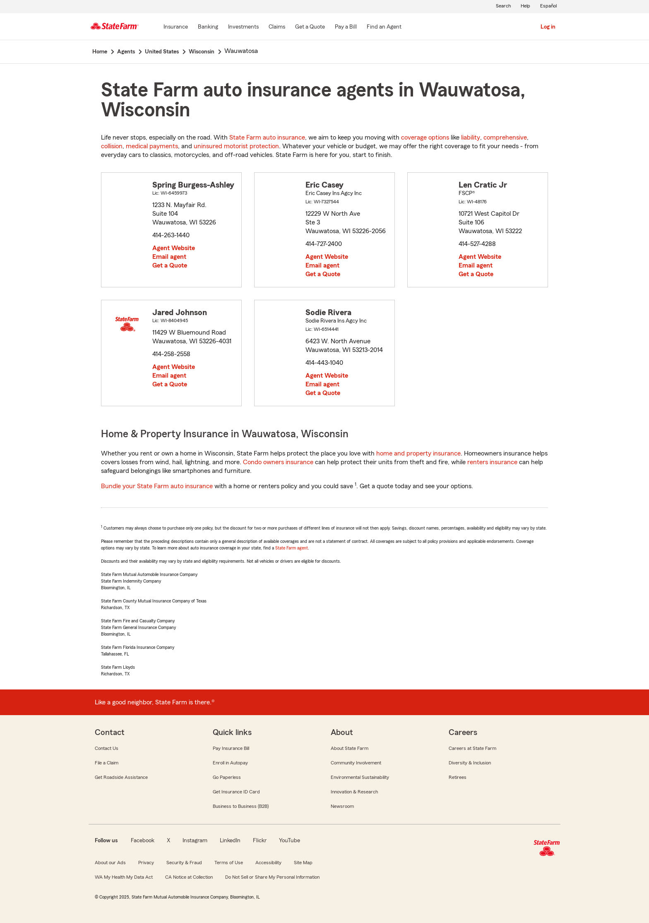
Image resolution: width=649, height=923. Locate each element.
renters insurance (492, 462)
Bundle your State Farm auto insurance (157, 486)
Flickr (260, 840)
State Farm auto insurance (267, 137)
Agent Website (173, 248)
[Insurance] (176, 27)
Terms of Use (228, 862)
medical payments (152, 146)
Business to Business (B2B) (241, 806)
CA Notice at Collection (189, 877)
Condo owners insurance (278, 462)
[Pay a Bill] (346, 27)
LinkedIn (230, 840)
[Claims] (277, 27)
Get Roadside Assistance (121, 777)
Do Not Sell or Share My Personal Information (272, 877)
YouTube (289, 840)
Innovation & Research (354, 791)
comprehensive (505, 137)
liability (470, 137)
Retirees (457, 777)
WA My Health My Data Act (124, 877)
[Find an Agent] (384, 27)
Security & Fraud (184, 862)
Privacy (146, 862)
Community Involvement (356, 762)
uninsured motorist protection (236, 146)
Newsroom (342, 806)
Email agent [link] (169, 256)
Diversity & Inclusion (470, 762)
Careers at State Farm (472, 748)
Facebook (142, 840)
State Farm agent (291, 547)
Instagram (195, 840)
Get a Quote (169, 265)
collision (112, 146)
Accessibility (268, 862)
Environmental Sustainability (360, 777)
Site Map (303, 862)
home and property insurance (418, 453)
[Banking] (208, 27)
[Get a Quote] (310, 27)
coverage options (425, 137)
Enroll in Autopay (230, 762)
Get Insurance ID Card (236, 791)
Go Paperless (227, 777)
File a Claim (106, 762)
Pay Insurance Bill (231, 748)
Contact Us (106, 748)
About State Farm (349, 748)
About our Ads (110, 862)
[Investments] (243, 27)
